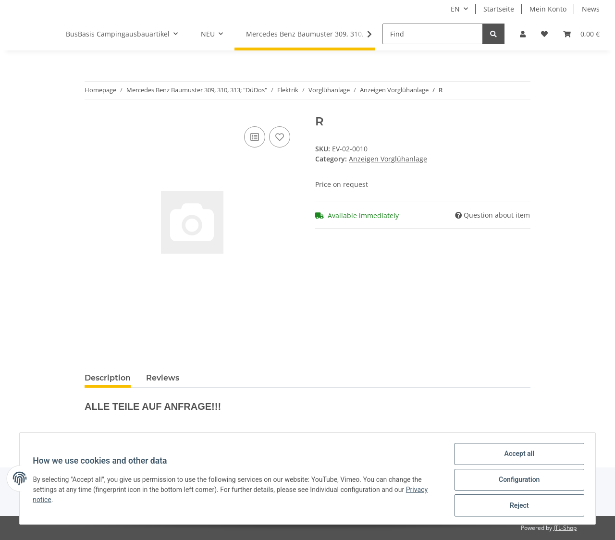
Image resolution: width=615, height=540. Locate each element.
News (591, 8)
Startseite (498, 8)
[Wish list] (544, 33)
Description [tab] (108, 377)
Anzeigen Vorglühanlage (388, 158)
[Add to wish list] (279, 136)
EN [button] (455, 8)
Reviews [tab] (162, 377)
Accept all (517, 456)
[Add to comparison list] (254, 136)
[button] (522, 33)
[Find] (432, 34)
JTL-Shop (565, 528)
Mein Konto (547, 8)
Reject (517, 506)
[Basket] (581, 33)
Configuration (516, 481)
